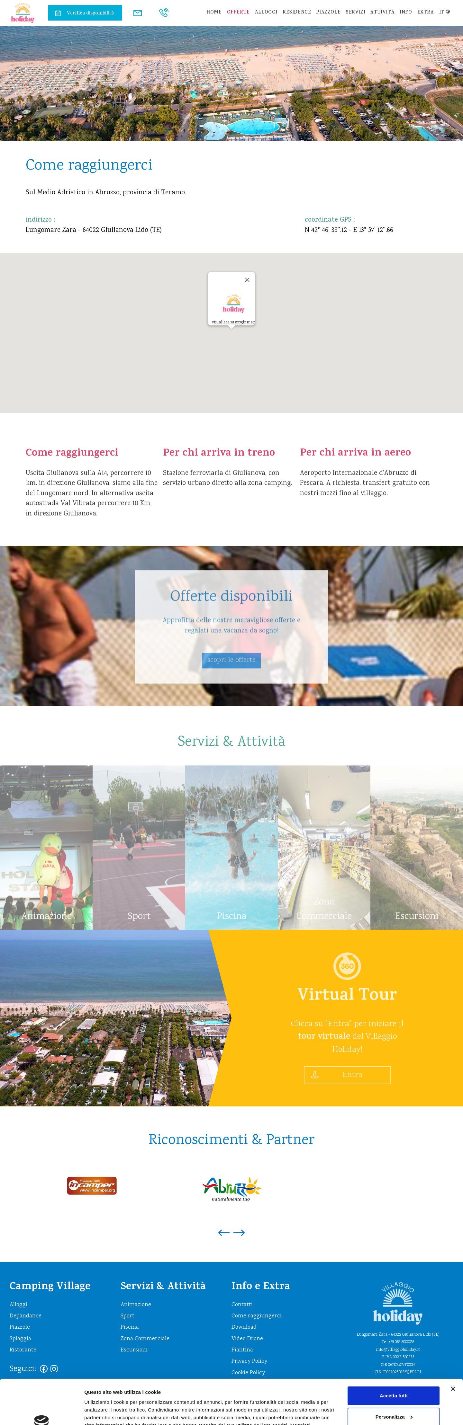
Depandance (25, 1316)
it (445, 12)
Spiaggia (20, 1339)
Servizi (355, 12)
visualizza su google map (233, 322)
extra (425, 12)
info (406, 12)
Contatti (242, 1305)
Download (244, 1327)
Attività (382, 12)
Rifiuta (393, 1399)
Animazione (136, 1305)
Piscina (130, 1327)
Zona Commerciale (145, 1339)
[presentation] (224, 1229)
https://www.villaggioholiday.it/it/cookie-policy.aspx (159, 1394)
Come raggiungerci (257, 1316)
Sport (127, 1316)
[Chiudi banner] (453, 1350)
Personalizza (394, 1378)
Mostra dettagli (101, 1412)
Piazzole (328, 12)
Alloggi (266, 12)
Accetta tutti (394, 1357)
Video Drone (247, 1339)
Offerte (238, 12)
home (214, 12)
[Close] (247, 279)
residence (297, 12)
